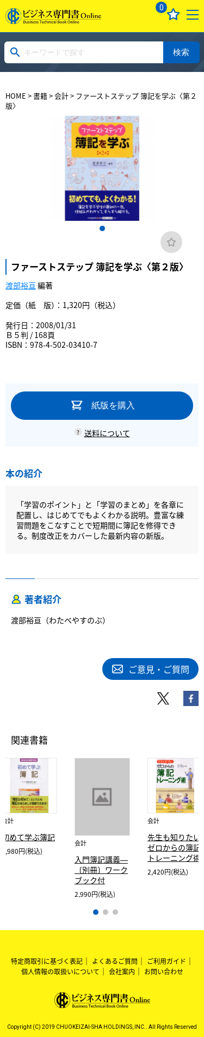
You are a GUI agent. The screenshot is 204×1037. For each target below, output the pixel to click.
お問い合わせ (163, 971)
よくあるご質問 (115, 961)
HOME (15, 96)
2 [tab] (105, 912)
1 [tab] (102, 228)
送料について (107, 433)
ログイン (134, 14)
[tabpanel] (102, 168)
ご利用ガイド (166, 961)
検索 (181, 52)
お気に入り (173, 14)
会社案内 (122, 971)
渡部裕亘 (20, 285)
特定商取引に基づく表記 (47, 961)
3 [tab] (115, 912)
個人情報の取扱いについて (60, 971)
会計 (61, 96)
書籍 (40, 96)
